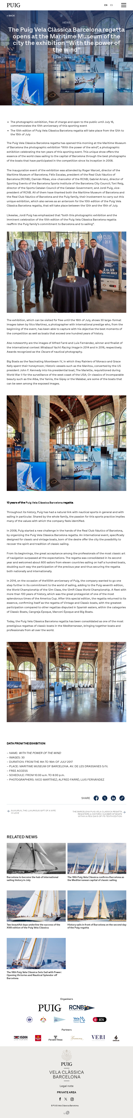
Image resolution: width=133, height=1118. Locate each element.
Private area (66, 1092)
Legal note (66, 1086)
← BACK (11, 15)
